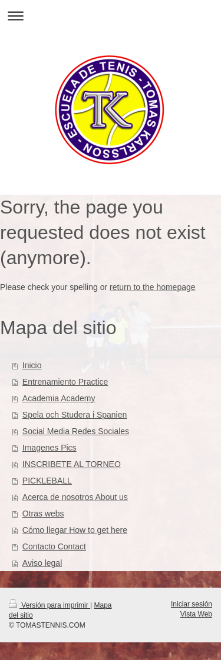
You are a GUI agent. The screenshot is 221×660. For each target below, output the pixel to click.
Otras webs (43, 513)
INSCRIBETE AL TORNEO (71, 464)
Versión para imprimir (49, 605)
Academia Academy (58, 398)
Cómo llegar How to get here (74, 530)
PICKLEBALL (47, 480)
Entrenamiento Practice (65, 381)
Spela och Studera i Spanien (74, 414)
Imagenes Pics (49, 447)
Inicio (32, 365)
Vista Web (196, 614)
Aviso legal (42, 563)
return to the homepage (153, 287)
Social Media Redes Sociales (75, 431)
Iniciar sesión (191, 604)
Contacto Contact (54, 546)
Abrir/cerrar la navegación (110, 15)
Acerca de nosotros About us (75, 497)
